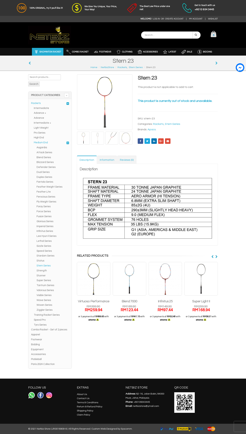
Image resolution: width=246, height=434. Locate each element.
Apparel (35, 334)
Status (40, 260)
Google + (161, 141)
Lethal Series (44, 241)
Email (167, 141)
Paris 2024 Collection (43, 364)
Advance (39, 118)
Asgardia (42, 147)
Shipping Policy (85, 410)
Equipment (37, 349)
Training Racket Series (47, 315)
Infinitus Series (45, 231)
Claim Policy (83, 414)
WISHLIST (213, 19)
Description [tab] (87, 160)
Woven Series (44, 305)
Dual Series (43, 172)
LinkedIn (154, 141)
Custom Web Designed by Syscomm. (111, 429)
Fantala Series (45, 182)
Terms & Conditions (87, 402)
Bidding (35, 344)
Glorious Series (45, 221)
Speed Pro (40, 320)
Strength (42, 270)
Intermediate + (42, 123)
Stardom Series (45, 255)
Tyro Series (40, 325)
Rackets (158, 124)
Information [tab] (107, 160)
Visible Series (44, 295)
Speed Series (44, 251)
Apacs (152, 129)
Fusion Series (44, 216)
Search (33, 84)
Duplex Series (44, 177)
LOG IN (156, 19)
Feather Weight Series (49, 187)
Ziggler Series (44, 310)
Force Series (44, 211)
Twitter (147, 141)
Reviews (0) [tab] (127, 160)
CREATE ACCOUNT (174, 19)
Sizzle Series (44, 246)
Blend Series (44, 157)
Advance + (40, 113)
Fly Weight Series (46, 201)
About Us (82, 394)
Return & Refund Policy (89, 406)
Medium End (41, 142)
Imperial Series (45, 226)
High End (39, 137)
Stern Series (172, 124)
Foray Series (44, 206)
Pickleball (36, 359)
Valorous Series (45, 290)
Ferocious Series (46, 196)
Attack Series (44, 152)
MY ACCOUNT (195, 19)
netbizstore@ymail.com (146, 406)
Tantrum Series (45, 285)
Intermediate (41, 108)
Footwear (36, 339)
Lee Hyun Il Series (46, 236)
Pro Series (39, 132)
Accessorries (38, 354)
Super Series (44, 280)
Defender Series (46, 167)
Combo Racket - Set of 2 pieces (49, 329)
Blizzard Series (45, 162)
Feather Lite (44, 191)
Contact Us (83, 398)
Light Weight (41, 128)
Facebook (140, 141)
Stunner (41, 275)
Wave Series (44, 300)
